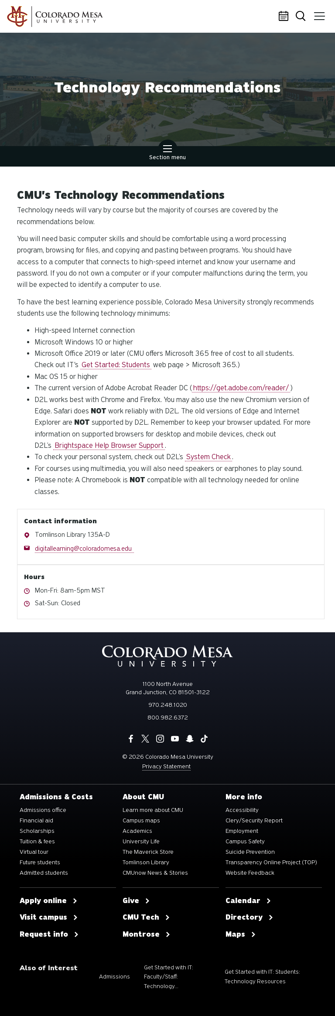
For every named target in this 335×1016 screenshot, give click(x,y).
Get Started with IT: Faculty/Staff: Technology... (168, 977)
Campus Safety (245, 841)
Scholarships (37, 831)
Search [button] (302, 16)
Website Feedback (250, 872)
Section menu (167, 153)
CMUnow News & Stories (155, 872)
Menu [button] (318, 13)
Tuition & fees (37, 841)
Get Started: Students (116, 365)
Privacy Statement (166, 766)
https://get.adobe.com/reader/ (241, 388)
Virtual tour (34, 852)
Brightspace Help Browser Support (109, 445)
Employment (242, 831)
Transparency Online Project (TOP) (271, 862)
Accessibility (242, 810)
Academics (137, 831)
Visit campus (49, 917)
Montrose (147, 934)
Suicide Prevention (250, 852)
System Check (208, 457)
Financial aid (36, 820)
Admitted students (44, 872)
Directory (249, 917)
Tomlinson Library (146, 862)
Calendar (285, 16)
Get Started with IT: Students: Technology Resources (262, 976)
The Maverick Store (148, 852)
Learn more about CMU (153, 810)
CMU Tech (146, 917)
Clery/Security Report (254, 820)
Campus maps (141, 820)
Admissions (114, 976)
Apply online (49, 901)
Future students (40, 862)
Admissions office (43, 810)
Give (136, 901)
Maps (241, 934)
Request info (49, 934)
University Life (141, 841)
